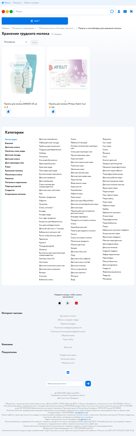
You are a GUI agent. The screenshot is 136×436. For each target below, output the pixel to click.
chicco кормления (79, 269)
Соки (105, 157)
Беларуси (75, 398)
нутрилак (43, 204)
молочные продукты (80, 241)
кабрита (42, 201)
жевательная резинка (112, 272)
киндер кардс (45, 215)
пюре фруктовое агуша (113, 174)
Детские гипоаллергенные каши (84, 204)
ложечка (43, 249)
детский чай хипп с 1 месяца (51, 229)
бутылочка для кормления (50, 174)
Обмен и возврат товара (68, 320)
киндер (42, 211)
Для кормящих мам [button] (14, 162)
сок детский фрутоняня (49, 225)
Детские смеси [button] (12, 147)
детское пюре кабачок (112, 171)
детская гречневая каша (81, 176)
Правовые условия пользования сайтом (68, 395)
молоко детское (78, 245)
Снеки (105, 150)
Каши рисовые (77, 159)
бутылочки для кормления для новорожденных (52, 254)
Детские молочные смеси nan (52, 266)
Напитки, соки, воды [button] (15, 151)
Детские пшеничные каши (82, 162)
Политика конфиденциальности (68, 327)
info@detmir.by (81, 412)
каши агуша (76, 197)
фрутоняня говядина (111, 237)
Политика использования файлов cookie (68, 331)
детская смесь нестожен (49, 190)
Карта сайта (68, 339)
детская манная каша (80, 173)
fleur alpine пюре (110, 195)
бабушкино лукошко (112, 212)
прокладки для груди (48, 171)
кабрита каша (76, 194)
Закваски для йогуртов (112, 164)
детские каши (77, 208)
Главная (5, 28)
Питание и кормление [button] (16, 182)
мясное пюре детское (112, 240)
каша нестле (76, 187)
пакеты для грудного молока (83, 231)
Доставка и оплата (68, 316)
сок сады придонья (47, 218)
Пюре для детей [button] (13, 186)
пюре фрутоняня (110, 219)
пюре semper (108, 191)
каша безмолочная (79, 227)
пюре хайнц (108, 198)
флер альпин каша (78, 183)
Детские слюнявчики (48, 139)
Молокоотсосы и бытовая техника (56, 28)
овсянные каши (77, 169)
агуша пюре (108, 216)
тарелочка (43, 239)
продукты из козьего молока (83, 220)
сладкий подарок (110, 251)
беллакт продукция (47, 197)
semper (74, 248)
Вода (73, 280)
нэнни (74, 234)
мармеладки (108, 258)
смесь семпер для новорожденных (46, 185)
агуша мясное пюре (111, 233)
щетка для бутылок (47, 164)
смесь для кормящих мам (81, 152)
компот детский (110, 160)
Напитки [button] (9, 178)
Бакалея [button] (9, 143)
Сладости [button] (10, 190)
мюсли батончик (110, 261)
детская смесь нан (79, 252)
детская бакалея (46, 181)
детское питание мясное (113, 184)
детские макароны (47, 177)
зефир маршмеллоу (111, 254)
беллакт (42, 273)
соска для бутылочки (48, 160)
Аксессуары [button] (11, 139)
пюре (105, 226)
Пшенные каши (77, 166)
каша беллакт (76, 190)
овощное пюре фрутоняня (114, 167)
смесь (73, 139)
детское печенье (110, 247)
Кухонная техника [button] (14, 170)
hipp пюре (107, 202)
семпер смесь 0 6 (46, 259)
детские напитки (78, 273)
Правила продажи (68, 324)
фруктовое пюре (110, 188)
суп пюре (107, 143)
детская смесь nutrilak (80, 262)
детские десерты (110, 265)
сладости (107, 268)
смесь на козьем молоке (81, 238)
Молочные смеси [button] (13, 174)
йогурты (74, 276)
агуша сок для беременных (50, 222)
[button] (35, 21)
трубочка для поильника (49, 146)
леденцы (106, 275)
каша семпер (76, 180)
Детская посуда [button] (12, 155)
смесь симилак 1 (46, 208)
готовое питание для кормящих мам (84, 147)
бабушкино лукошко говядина (116, 230)
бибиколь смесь (46, 280)
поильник (43, 157)
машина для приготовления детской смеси (83, 212)
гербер (106, 209)
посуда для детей (46, 246)
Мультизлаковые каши (80, 155)
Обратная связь (68, 335)
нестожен (43, 262)
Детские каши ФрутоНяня (82, 201)
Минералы (107, 279)
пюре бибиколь (110, 223)
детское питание (78, 266)
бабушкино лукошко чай (49, 232)
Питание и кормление (23, 28)
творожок (107, 139)
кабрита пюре (109, 205)
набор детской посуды (49, 143)
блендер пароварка (79, 217)
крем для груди (45, 167)
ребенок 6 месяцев (79, 143)
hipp (73, 255)
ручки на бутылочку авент (50, 235)
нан (41, 194)
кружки (42, 242)
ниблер (42, 153)
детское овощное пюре (113, 181)
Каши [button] (7, 166)
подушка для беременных (50, 150)
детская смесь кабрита (80, 259)
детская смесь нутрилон (49, 269)
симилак (43, 276)
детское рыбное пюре (112, 177)
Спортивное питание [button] (15, 194)
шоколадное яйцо (110, 244)
